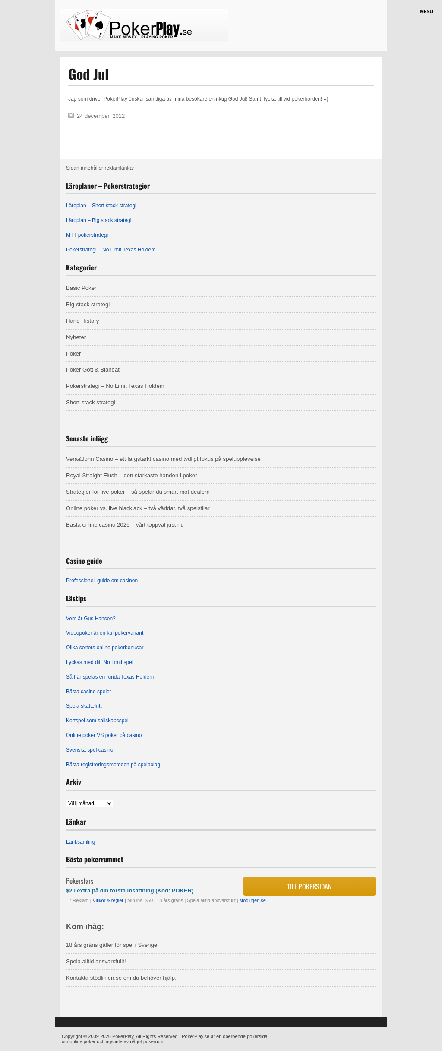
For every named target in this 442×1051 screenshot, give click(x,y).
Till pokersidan (309, 886)
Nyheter (76, 337)
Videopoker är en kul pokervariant (104, 633)
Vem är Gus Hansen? (91, 619)
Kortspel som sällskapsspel (97, 721)
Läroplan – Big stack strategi (98, 220)
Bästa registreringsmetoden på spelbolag (113, 765)
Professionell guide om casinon (102, 581)
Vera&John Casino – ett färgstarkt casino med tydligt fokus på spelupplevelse (163, 459)
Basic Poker (81, 288)
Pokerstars (79, 880)
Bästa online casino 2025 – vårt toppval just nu (125, 524)
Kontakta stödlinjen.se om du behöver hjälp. (121, 978)
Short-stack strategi (90, 402)
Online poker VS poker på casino (104, 735)
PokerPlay (122, 1036)
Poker (73, 353)
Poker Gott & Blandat (93, 369)
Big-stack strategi (88, 304)
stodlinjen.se (253, 900)
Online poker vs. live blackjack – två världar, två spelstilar (138, 508)
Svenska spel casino (89, 750)
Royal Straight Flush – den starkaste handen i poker (131, 475)
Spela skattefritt (84, 706)
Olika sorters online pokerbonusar (104, 648)
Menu (426, 11)
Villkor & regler (109, 900)
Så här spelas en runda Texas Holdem (110, 677)
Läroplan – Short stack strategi (101, 206)
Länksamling (80, 842)
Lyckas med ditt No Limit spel (99, 662)
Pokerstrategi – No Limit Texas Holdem (110, 250)
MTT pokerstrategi (87, 235)
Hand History (82, 321)
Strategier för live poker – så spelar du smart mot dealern (138, 492)
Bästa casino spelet (88, 692)
